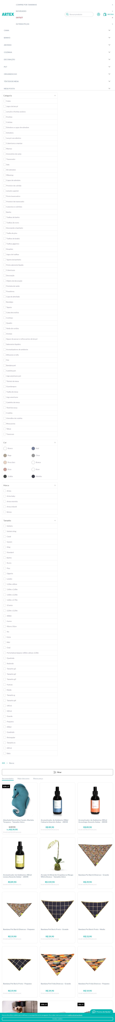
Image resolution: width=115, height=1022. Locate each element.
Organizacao (57, 74)
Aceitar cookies (57, 1019)
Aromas (57, 45)
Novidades (64, 11)
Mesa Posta (57, 88)
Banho (57, 37)
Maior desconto (23, 779)
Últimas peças (64, 24)
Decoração (57, 59)
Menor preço (38, 779)
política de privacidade (75, 1015)
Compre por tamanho (64, 4)
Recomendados (8, 779)
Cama (57, 30)
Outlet (64, 17)
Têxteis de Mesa (57, 81)
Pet (57, 66)
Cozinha (57, 52)
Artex (8, 14)
